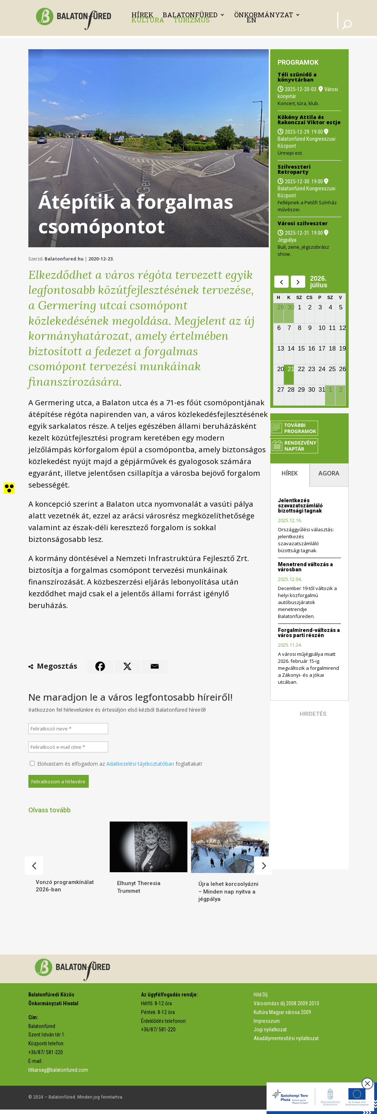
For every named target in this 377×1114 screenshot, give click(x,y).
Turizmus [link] (191, 19)
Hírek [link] (142, 14)
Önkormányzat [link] (263, 14)
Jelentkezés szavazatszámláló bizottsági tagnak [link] (300, 505)
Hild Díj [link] (261, 999)
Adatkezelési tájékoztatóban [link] (140, 763)
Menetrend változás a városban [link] (305, 566)
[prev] (281, 282)
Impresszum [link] (267, 1025)
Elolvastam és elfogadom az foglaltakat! (116, 763)
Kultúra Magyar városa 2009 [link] (282, 1017)
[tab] (290, 475)
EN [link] (252, 19)
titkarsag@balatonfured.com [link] (58, 1074)
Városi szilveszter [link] (303, 223)
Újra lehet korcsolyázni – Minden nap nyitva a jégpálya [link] (228, 891)
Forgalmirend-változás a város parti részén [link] (309, 632)
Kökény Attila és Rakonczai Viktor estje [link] (309, 120)
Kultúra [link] (147, 19)
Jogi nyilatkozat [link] (270, 1034)
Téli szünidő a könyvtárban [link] (297, 77)
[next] (298, 282)
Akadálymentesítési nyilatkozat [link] (286, 1043)
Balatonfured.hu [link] (64, 259)
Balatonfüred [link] (190, 14)
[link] (75, 17)
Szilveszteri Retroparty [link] (294, 169)
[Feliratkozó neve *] (68, 728)
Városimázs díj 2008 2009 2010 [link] (286, 1008)
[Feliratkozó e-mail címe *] (68, 746)
